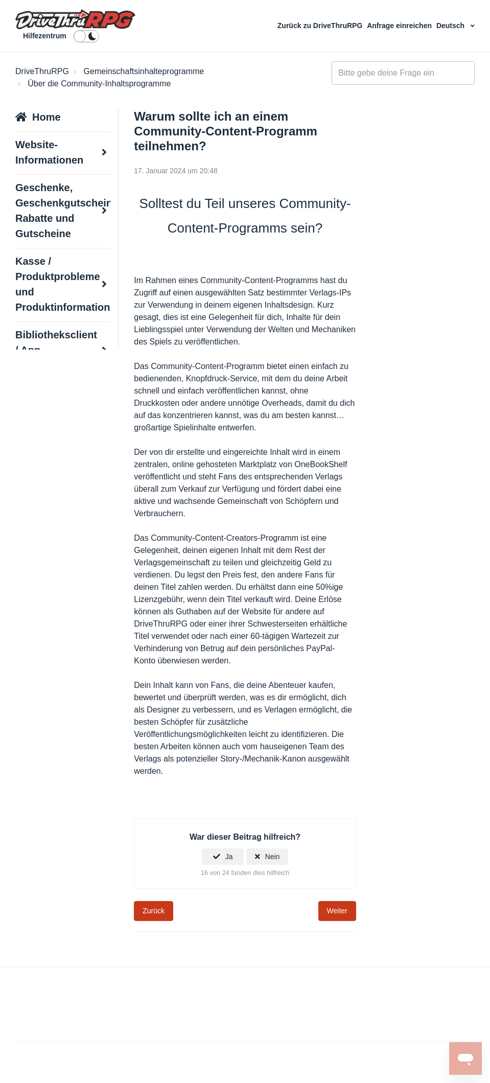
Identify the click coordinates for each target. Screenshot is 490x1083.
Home (46, 117)
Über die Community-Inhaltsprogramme (99, 83)
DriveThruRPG (42, 71)
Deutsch (451, 25)
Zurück (154, 911)
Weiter (337, 911)
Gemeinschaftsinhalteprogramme (144, 71)
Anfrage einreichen (400, 25)
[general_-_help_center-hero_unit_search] (403, 73)
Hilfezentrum (44, 36)
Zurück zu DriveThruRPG (320, 25)
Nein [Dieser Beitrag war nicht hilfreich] (272, 856)
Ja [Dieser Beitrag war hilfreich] (229, 856)
